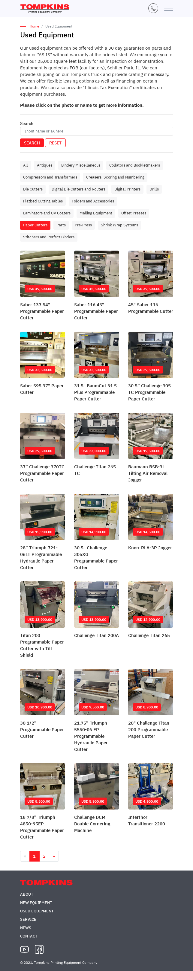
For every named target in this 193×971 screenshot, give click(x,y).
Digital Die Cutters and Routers (78, 189)
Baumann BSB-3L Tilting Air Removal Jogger (147, 473)
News (25, 927)
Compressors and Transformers (50, 177)
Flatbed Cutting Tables (43, 201)
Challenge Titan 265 (149, 635)
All (25, 165)
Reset (55, 143)
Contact (29, 936)
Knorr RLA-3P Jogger (150, 548)
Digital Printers (127, 189)
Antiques (44, 165)
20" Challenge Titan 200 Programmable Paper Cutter (148, 729)
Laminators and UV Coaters (47, 213)
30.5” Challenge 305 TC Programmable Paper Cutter (149, 392)
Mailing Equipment (96, 213)
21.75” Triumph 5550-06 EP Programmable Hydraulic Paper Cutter (91, 736)
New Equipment (36, 902)
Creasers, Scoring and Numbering (115, 177)
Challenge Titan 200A (96, 635)
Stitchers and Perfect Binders (48, 237)
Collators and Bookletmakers (134, 165)
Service (28, 919)
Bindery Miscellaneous (80, 165)
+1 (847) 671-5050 (153, 8)
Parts (61, 225)
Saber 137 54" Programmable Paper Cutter (42, 311)
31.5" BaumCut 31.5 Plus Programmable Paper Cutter (95, 392)
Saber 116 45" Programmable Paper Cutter (96, 311)
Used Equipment (37, 911)
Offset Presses (133, 213)
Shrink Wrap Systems (119, 225)
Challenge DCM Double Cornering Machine (92, 823)
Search (32, 143)
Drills (154, 189)
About (26, 894)
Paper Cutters (35, 225)
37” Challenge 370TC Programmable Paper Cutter (42, 473)
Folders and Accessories (93, 201)
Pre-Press (83, 225)
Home (34, 26)
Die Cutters (33, 189)
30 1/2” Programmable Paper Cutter (42, 729)
